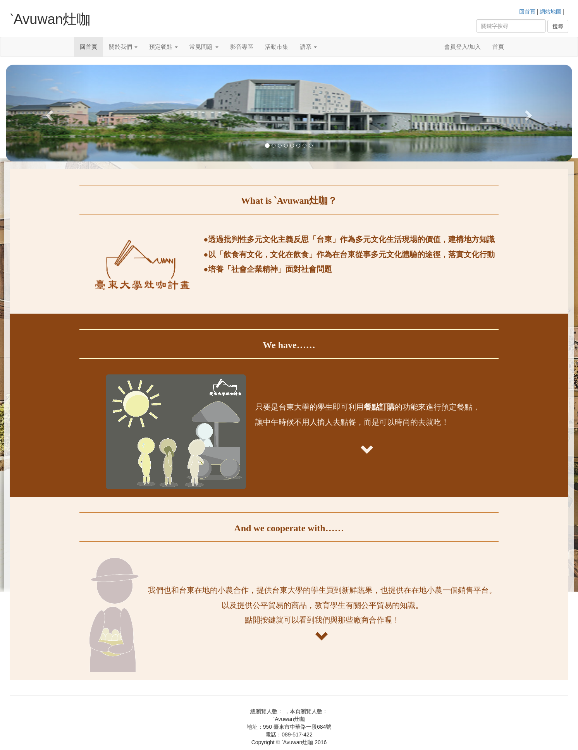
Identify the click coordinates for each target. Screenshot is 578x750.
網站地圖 (550, 12)
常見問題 (203, 46)
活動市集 (276, 46)
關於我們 (123, 46)
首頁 (498, 46)
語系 (308, 46)
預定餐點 (163, 46)
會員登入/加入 (462, 46)
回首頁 (527, 12)
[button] (48, 113)
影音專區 (241, 46)
